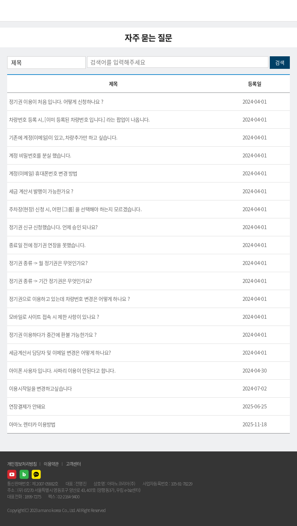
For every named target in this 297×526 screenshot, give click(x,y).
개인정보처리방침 (22, 464)
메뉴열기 (286, 11)
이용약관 (51, 464)
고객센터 (73, 464)
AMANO (25, 10)
